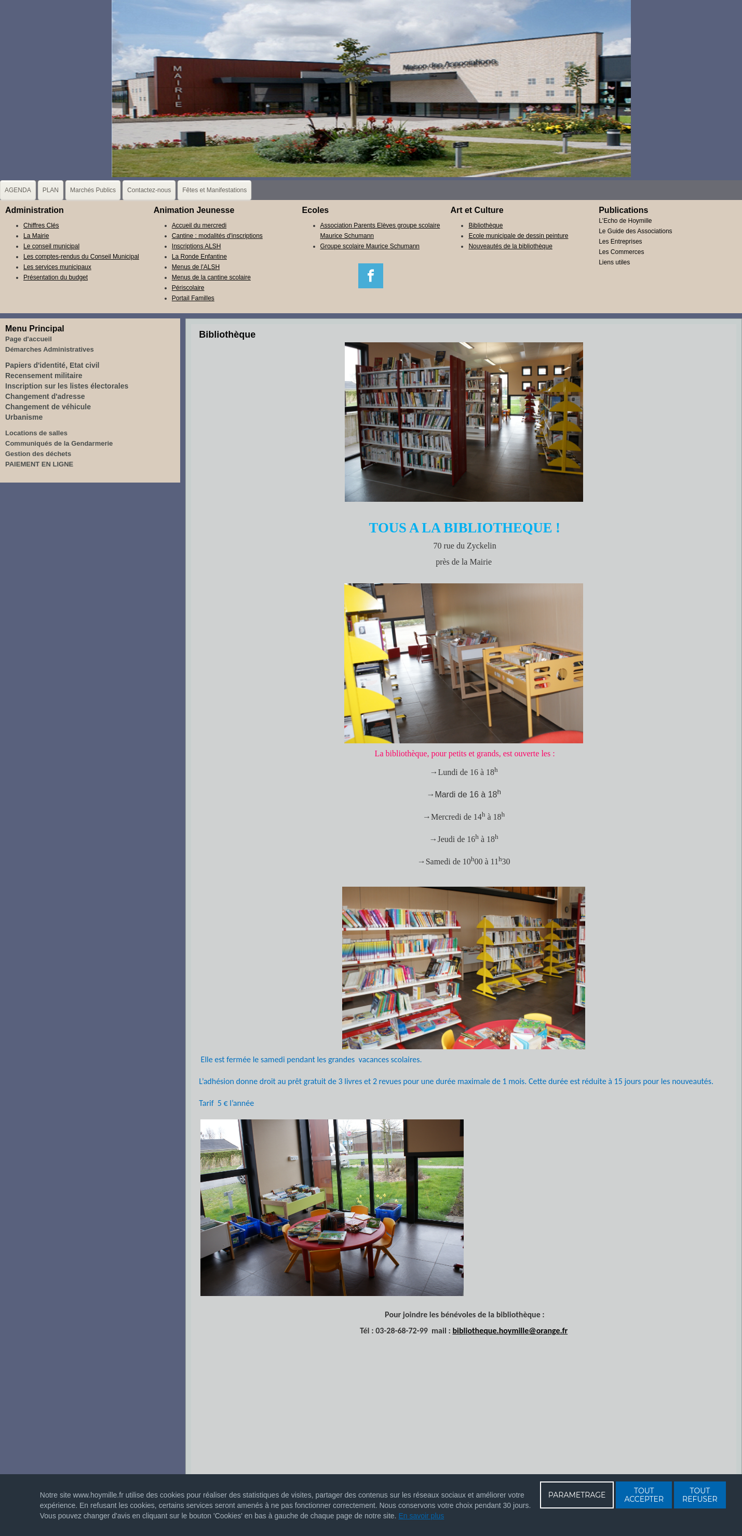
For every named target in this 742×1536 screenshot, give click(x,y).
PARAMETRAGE (577, 1495)
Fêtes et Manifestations (214, 190)
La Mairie (36, 235)
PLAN (51, 190)
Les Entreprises (620, 241)
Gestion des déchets (38, 454)
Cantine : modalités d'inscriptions (217, 235)
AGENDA (18, 190)
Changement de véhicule (48, 407)
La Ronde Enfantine (199, 256)
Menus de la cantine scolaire (211, 277)
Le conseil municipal (51, 246)
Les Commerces (621, 252)
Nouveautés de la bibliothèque (510, 246)
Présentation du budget (55, 277)
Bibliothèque (485, 225)
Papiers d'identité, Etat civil (52, 365)
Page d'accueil (28, 339)
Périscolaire (188, 287)
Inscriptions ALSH (196, 246)
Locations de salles (36, 433)
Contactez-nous (149, 190)
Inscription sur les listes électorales (66, 386)
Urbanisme (24, 417)
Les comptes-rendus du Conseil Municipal (81, 256)
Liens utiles (614, 262)
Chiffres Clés (41, 225)
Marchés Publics (93, 190)
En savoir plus (421, 1516)
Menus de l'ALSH (196, 267)
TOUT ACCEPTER (644, 1495)
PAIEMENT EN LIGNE (39, 464)
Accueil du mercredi (199, 225)
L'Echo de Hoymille (625, 220)
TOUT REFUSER (700, 1495)
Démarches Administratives (49, 349)
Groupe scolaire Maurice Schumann (370, 246)
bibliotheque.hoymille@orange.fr (510, 1330)
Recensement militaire (44, 375)
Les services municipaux (57, 267)
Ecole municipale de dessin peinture (518, 235)
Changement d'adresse (45, 396)
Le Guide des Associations (635, 231)
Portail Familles (193, 298)
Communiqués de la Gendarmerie (59, 443)
